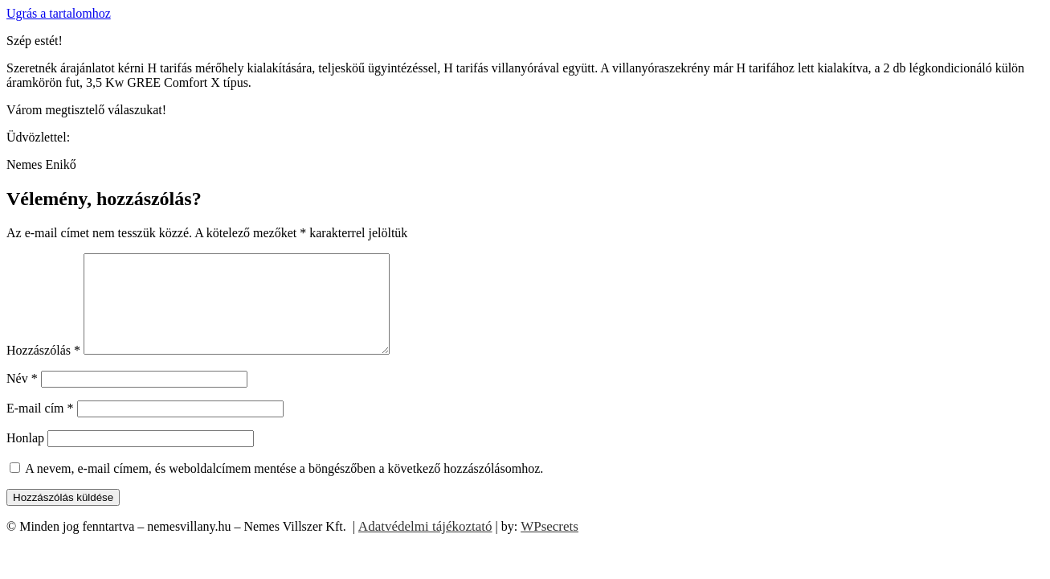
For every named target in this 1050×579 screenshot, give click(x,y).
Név (22, 397)
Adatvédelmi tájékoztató (425, 545)
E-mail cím (40, 427)
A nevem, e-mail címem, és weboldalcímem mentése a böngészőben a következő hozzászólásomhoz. (284, 488)
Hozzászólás (43, 369)
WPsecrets (549, 545)
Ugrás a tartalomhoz (58, 13)
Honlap (25, 457)
